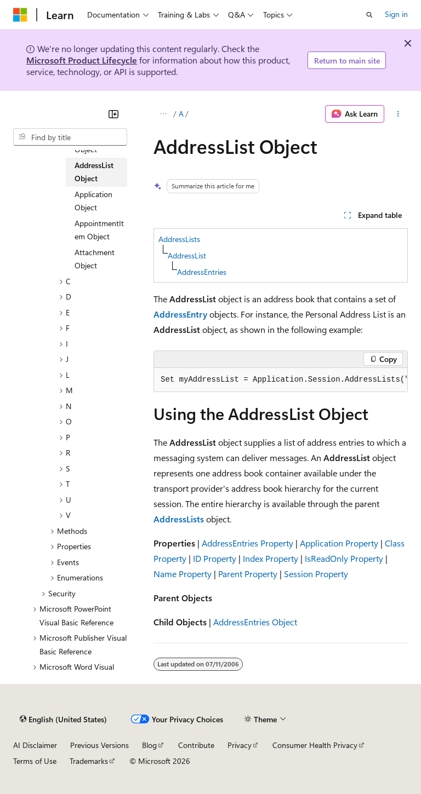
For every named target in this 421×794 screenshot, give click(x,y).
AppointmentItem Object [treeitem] (99, 230)
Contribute (196, 745)
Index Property (270, 558)
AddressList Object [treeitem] (94, 172)
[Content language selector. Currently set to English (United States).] (63, 719)
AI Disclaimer (35, 745)
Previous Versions (99, 745)
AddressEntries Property (247, 543)
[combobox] (70, 137)
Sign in (396, 14)
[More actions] (398, 114)
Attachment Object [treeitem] (95, 259)
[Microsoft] (20, 15)
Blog (149, 745)
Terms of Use (34, 761)
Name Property (182, 573)
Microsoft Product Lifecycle (81, 60)
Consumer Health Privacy (314, 745)
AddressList (187, 255)
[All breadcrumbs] (163, 114)
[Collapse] (113, 114)
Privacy (239, 745)
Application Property (339, 543)
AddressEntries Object (255, 622)
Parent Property (247, 573)
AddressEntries (201, 272)
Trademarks (89, 761)
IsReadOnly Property (344, 558)
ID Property (214, 558)
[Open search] (369, 15)
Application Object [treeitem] (93, 201)
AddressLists (179, 239)
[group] (280, 380)
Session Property (316, 573)
